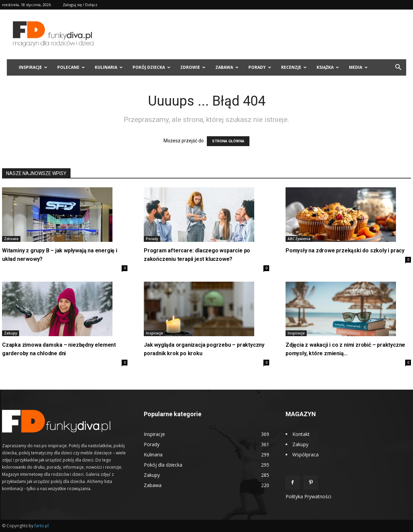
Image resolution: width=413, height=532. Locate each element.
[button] (398, 68)
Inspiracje (33, 67)
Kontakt (301, 434)
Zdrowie (192, 67)
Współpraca (305, 454)
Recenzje (294, 67)
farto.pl (41, 526)
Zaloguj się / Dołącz (80, 4)
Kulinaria (109, 67)
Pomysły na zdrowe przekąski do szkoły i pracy (345, 250)
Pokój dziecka (151, 67)
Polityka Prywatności (308, 496)
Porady (259, 67)
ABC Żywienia (299, 238)
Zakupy (10, 333)
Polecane (71, 67)
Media (358, 67)
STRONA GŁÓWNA (228, 141)
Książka (328, 67)
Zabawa (227, 67)
